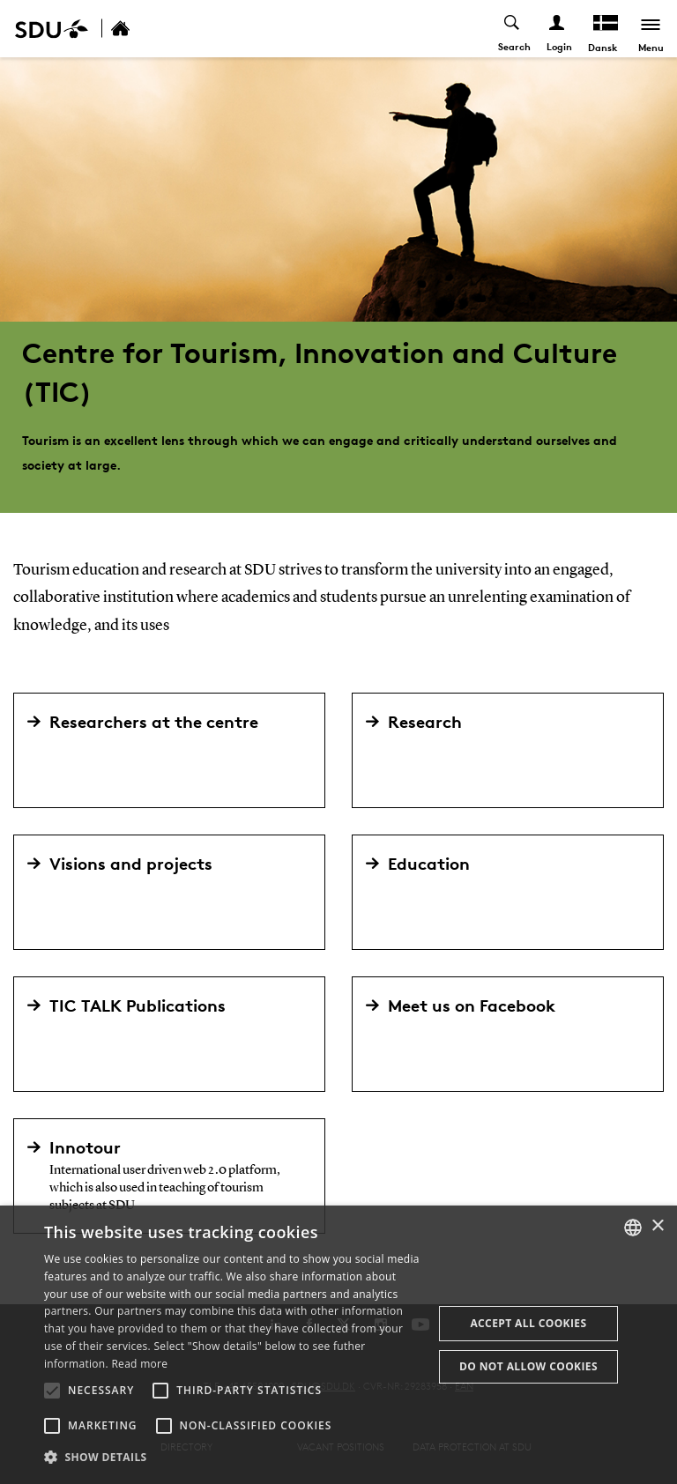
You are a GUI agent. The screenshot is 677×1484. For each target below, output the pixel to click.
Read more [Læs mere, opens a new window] (139, 1363)
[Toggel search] (512, 28)
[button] (52, 1390)
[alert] (338, 1345)
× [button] (657, 1226)
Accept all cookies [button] (528, 1323)
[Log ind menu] (557, 28)
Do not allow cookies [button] (528, 1366)
